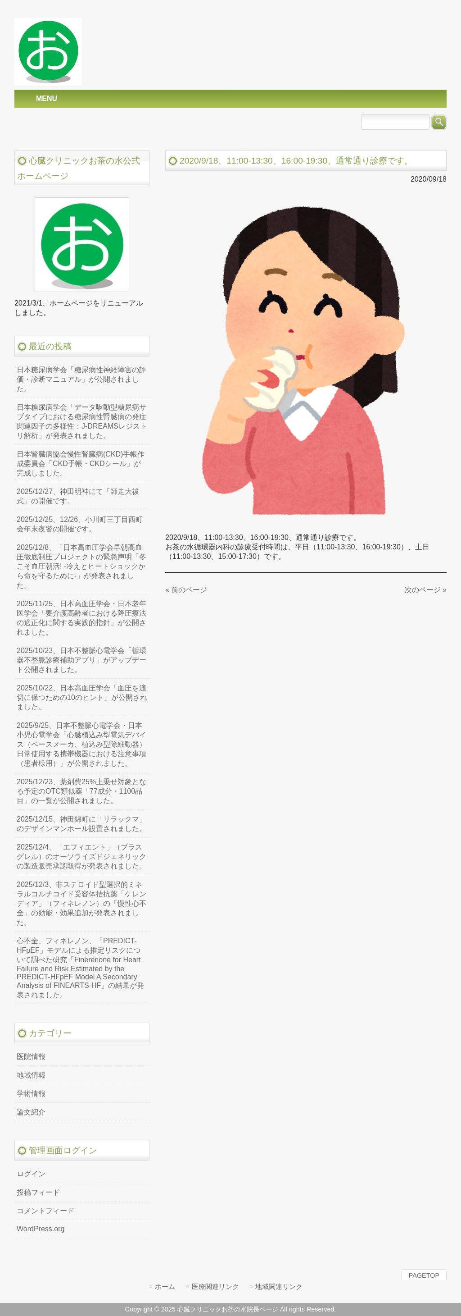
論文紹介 (31, 1112)
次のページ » (426, 590)
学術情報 (31, 1093)
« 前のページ (186, 590)
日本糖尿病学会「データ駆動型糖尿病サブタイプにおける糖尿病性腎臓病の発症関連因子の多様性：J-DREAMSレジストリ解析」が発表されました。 (82, 421)
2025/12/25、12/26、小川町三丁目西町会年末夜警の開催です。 (80, 524)
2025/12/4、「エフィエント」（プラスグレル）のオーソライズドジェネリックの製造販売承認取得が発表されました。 (81, 856)
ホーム (165, 1286)
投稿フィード (38, 1192)
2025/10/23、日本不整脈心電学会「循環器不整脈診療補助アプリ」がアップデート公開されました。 (81, 660)
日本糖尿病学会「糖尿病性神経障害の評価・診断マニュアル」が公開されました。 (81, 379)
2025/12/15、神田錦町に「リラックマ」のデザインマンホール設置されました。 (81, 823)
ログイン (31, 1174)
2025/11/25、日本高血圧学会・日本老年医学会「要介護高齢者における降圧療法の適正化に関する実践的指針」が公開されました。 (81, 618)
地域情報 (31, 1075)
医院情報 (31, 1056)
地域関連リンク (279, 1286)
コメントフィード (45, 1211)
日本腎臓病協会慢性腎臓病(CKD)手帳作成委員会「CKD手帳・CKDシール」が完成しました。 (81, 463)
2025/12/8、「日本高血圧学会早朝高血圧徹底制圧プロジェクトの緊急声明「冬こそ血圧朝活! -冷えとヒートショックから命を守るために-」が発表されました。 (81, 566)
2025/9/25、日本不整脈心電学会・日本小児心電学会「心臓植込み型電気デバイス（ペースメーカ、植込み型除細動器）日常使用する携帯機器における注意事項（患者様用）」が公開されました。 (81, 744)
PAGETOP (424, 1275)
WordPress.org (40, 1229)
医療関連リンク (215, 1286)
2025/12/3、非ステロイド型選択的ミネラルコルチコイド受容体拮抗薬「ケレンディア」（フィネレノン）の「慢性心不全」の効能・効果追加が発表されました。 (81, 903)
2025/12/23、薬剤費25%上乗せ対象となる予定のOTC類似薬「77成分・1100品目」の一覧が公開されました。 (81, 791)
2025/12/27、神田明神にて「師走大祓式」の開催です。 (78, 496)
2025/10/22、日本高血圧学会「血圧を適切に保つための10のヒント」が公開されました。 (82, 697)
